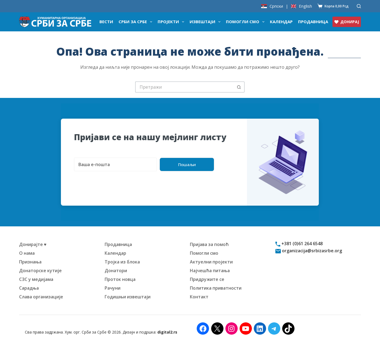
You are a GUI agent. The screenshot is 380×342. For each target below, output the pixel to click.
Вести (106, 21)
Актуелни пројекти (211, 262)
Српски (276, 6)
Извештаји (206, 22)
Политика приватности (215, 288)
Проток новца (120, 279)
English (305, 6)
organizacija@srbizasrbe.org (311, 251)
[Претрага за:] (184, 87)
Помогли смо (246, 22)
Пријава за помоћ (209, 244)
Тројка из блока (122, 262)
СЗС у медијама (36, 279)
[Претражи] (359, 6)
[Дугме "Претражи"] (239, 87)
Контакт (199, 297)
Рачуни (112, 288)
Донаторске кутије (40, 271)
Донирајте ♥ (33, 244)
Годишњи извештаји (128, 297)
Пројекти (172, 22)
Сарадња (29, 288)
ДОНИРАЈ (346, 21)
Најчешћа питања (210, 271)
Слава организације (41, 297)
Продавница (313, 21)
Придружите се (207, 279)
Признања (30, 262)
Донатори (116, 271)
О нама (27, 253)
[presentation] (115, 182)
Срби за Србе (136, 22)
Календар (281, 21)
